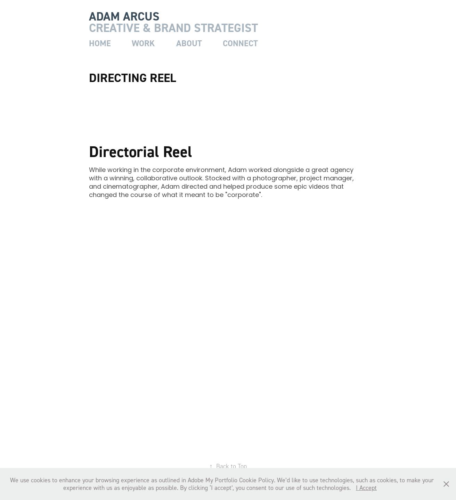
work (143, 43)
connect (240, 43)
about (189, 43)
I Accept (366, 487)
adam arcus (124, 16)
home (100, 43)
